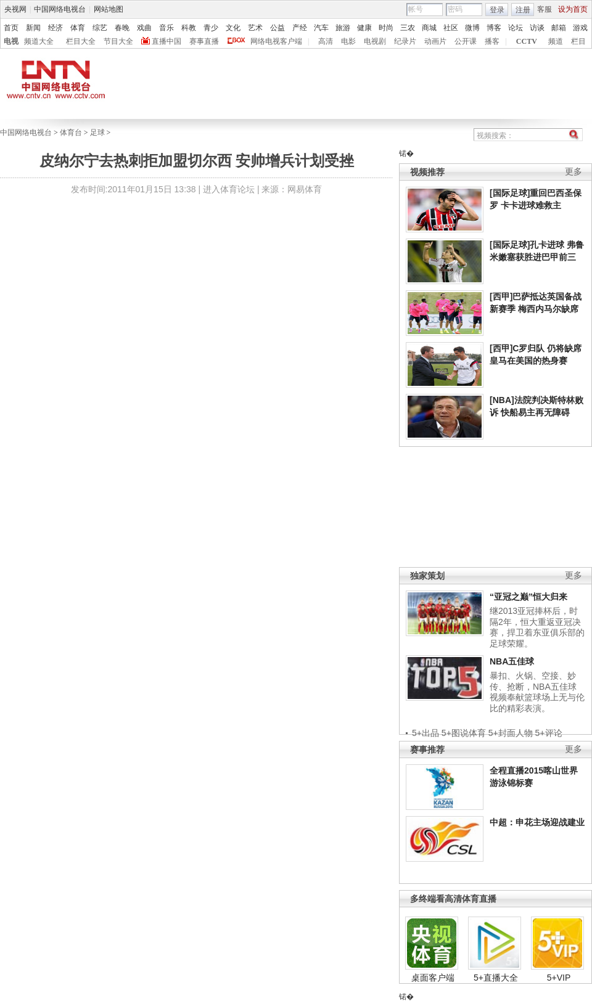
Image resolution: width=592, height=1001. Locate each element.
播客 (492, 41)
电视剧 (375, 41)
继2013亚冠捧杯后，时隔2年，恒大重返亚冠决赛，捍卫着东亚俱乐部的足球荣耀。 (537, 627)
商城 (429, 27)
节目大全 (118, 41)
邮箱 (558, 27)
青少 (211, 27)
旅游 (342, 27)
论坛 (515, 27)
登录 (497, 10)
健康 (364, 27)
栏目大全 (81, 41)
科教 (188, 27)
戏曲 (144, 27)
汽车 (321, 27)
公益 (277, 27)
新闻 (33, 27)
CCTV (526, 41)
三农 (407, 27)
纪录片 (405, 41)
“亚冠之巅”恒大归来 (528, 597)
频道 (555, 41)
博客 (494, 27)
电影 (348, 41)
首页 (11, 27)
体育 (77, 27)
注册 (523, 10)
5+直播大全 (496, 978)
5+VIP (559, 978)
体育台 (71, 132)
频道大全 (39, 41)
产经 (299, 27)
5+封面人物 (510, 733)
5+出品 (425, 733)
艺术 (255, 27)
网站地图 (108, 9)
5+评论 (548, 733)
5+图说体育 (464, 733)
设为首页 (573, 9)
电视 (11, 41)
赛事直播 (204, 41)
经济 (55, 27)
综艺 (99, 27)
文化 (233, 27)
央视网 (15, 9)
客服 (544, 9)
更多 (573, 171)
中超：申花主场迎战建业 (537, 822)
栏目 (578, 41)
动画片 (435, 41)
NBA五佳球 (512, 661)
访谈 (537, 27)
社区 (450, 27)
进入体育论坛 (229, 189)
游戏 (580, 27)
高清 (325, 41)
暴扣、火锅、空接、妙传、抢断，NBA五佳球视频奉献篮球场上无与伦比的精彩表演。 (537, 692)
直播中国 (166, 41)
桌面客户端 (432, 978)
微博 (472, 27)
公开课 (465, 41)
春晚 (122, 27)
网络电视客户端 (276, 41)
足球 (97, 132)
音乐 (166, 27)
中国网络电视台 (60, 9)
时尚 (386, 27)
